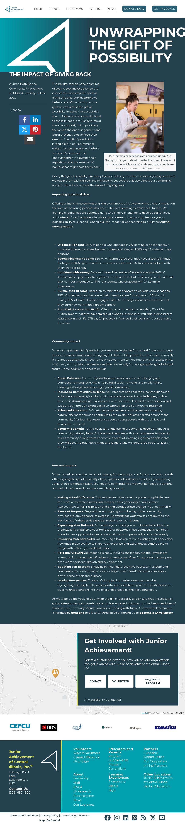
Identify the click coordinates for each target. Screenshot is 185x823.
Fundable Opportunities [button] (154, 755)
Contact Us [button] (18, 788)
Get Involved (164, 8)
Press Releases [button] (83, 796)
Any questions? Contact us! (102, 699)
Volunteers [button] (82, 749)
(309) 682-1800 (20, 792)
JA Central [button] (53, 820)
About (54, 9)
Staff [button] (76, 782)
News (112, 9)
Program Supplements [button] (118, 758)
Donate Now (134, 8)
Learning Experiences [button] (118, 776)
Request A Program (153, 681)
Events (94, 9)
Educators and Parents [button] (120, 750)
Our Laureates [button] (83, 804)
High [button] (111, 790)
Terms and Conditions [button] (24, 815)
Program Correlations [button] (117, 766)
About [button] (78, 774)
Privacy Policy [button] (49, 815)
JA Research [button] (82, 791)
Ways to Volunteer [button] (86, 753)
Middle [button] (113, 786)
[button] (59, 9)
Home (38, 9)
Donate (95, 681)
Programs (74, 9)
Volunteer (120, 681)
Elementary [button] (116, 781)
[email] (29, 140)
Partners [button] (151, 749)
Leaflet (145, 713)
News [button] (77, 800)
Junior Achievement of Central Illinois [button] (158, 780)
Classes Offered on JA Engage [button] (86, 759)
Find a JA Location (156, 786)
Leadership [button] (81, 778)
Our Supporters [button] (155, 761)
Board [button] (77, 787)
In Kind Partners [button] (155, 765)
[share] (24, 121)
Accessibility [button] (69, 815)
